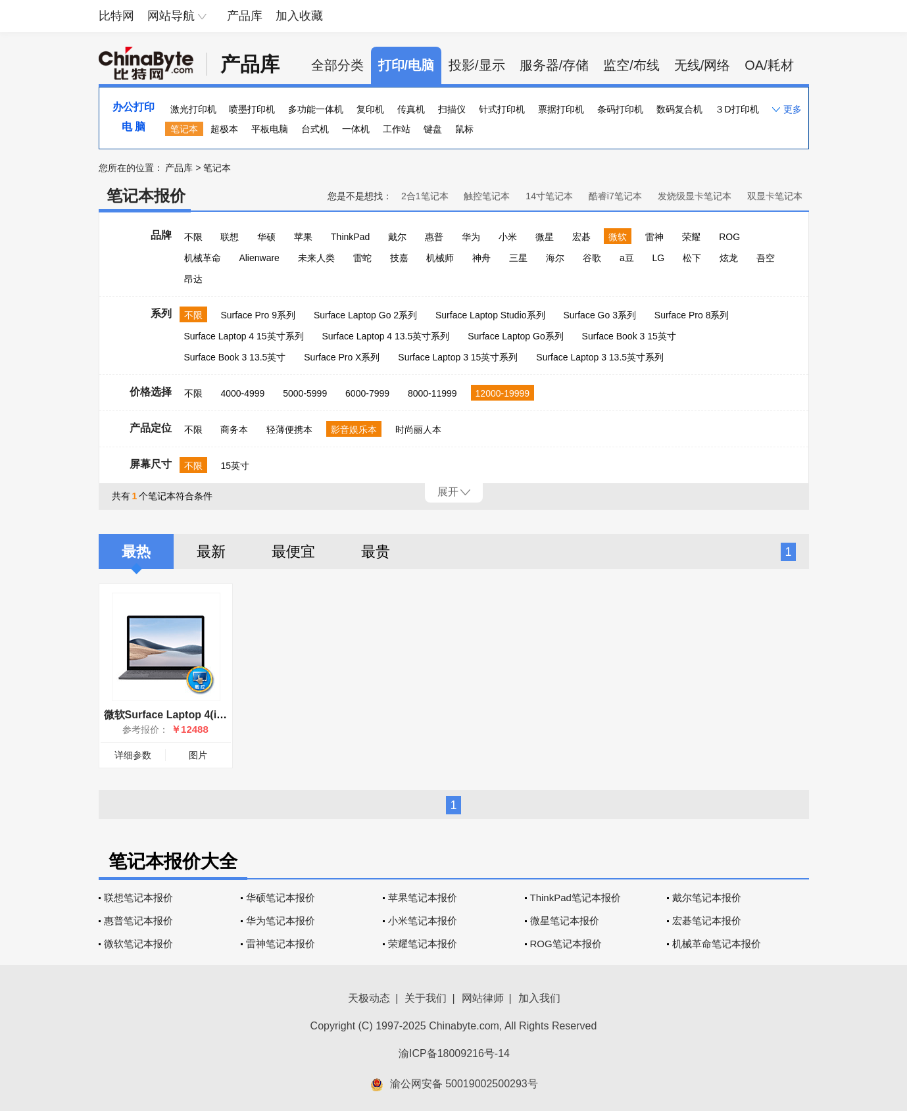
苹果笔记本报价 (422, 897)
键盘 (433, 129)
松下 (692, 258)
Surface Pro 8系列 (691, 315)
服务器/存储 (554, 65)
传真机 (411, 109)
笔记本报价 (146, 196)
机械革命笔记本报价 (716, 943)
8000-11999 (432, 393)
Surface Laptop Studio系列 (490, 315)
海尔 (555, 258)
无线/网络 (702, 65)
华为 (471, 237)
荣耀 (691, 237)
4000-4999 (242, 393)
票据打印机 (561, 109)
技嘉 (399, 258)
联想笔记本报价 (138, 897)
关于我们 (425, 998)
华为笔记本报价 (280, 920)
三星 (518, 258)
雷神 (654, 237)
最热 (136, 551)
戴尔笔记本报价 (706, 897)
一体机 (356, 129)
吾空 (765, 258)
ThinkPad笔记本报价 (575, 897)
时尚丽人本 (418, 429)
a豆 (627, 258)
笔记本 (184, 129)
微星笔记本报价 (564, 920)
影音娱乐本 (354, 429)
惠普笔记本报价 (138, 920)
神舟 (481, 258)
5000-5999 (305, 393)
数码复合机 (679, 109)
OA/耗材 (769, 65)
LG (658, 258)
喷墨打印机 (252, 109)
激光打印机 (193, 109)
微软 (617, 237)
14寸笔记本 (549, 196)
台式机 (315, 129)
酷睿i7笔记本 (615, 196)
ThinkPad (350, 237)
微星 (544, 237)
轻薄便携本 (289, 429)
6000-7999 (367, 393)
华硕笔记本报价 (280, 897)
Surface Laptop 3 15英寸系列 (458, 357)
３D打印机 (736, 109)
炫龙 (729, 258)
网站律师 (483, 998)
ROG (729, 237)
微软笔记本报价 (138, 943)
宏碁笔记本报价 (706, 920)
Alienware (259, 258)
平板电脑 (269, 129)
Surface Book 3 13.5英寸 (235, 357)
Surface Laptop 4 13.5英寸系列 (386, 336)
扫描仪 (452, 109)
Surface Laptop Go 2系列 (365, 315)
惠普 (434, 237)
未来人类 (316, 258)
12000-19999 (503, 393)
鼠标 (464, 129)
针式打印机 (502, 109)
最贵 (375, 551)
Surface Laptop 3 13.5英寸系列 (600, 357)
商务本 (234, 429)
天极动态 (369, 998)
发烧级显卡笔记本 (694, 196)
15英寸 (234, 465)
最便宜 (293, 551)
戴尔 (397, 237)
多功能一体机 (315, 109)
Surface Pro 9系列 (257, 315)
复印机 (370, 109)
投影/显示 (477, 65)
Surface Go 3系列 (599, 315)
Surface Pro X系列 (342, 357)
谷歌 (592, 258)
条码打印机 (620, 109)
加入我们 (539, 998)
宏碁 (581, 237)
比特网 (116, 15)
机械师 (440, 258)
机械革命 (202, 258)
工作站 (396, 129)
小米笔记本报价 (422, 920)
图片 (198, 755)
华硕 (266, 237)
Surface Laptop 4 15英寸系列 (244, 336)
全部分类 (337, 65)
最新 (211, 551)
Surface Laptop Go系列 (516, 336)
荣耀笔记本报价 (422, 943)
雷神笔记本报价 (280, 943)
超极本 (224, 129)
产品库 (244, 15)
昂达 (193, 279)
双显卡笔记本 (774, 196)
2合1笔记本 (425, 196)
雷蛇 (362, 258)
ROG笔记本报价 (566, 943)
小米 (508, 237)
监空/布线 (631, 65)
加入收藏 (299, 15)
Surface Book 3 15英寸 (629, 336)
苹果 (303, 237)
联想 (229, 237)
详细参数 (132, 755)
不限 (193, 237)
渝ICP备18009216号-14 (454, 1053)
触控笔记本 (487, 196)
